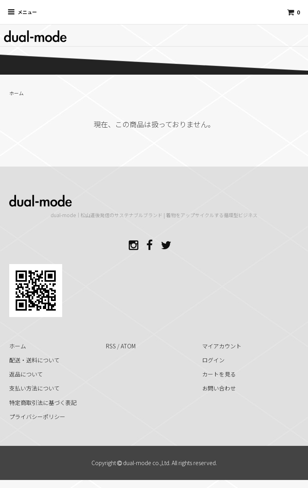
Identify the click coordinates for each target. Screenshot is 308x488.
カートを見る (219, 374)
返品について (26, 374)
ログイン (213, 360)
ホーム (16, 92)
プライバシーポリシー (37, 417)
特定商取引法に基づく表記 (43, 403)
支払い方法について (34, 388)
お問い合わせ (219, 388)
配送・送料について (34, 360)
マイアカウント (221, 346)
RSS (111, 346)
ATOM (128, 346)
